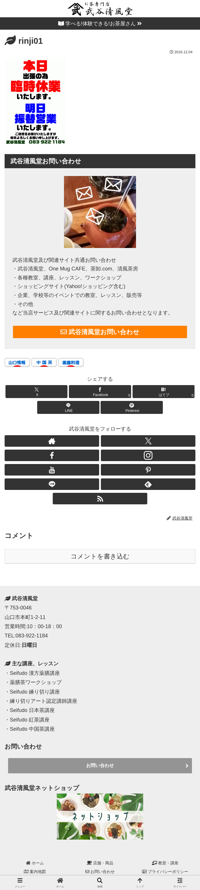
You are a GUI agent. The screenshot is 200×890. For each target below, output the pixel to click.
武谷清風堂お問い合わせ (100, 332)
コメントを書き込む (100, 556)
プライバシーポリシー (165, 871)
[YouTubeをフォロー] (52, 470)
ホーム (35, 863)
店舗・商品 (100, 863)
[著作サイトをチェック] (52, 441)
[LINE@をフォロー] (52, 484)
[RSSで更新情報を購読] (100, 498)
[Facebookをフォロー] (52, 455)
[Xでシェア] (36, 391)
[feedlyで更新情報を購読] (148, 484)
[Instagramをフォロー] (148, 455)
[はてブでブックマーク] (164, 391)
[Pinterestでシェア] (132, 407)
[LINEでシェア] (68, 407)
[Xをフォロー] (148, 441)
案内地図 (35, 871)
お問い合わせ (100, 765)
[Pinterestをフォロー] (148, 470)
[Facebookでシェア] (100, 391)
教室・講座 (165, 863)
